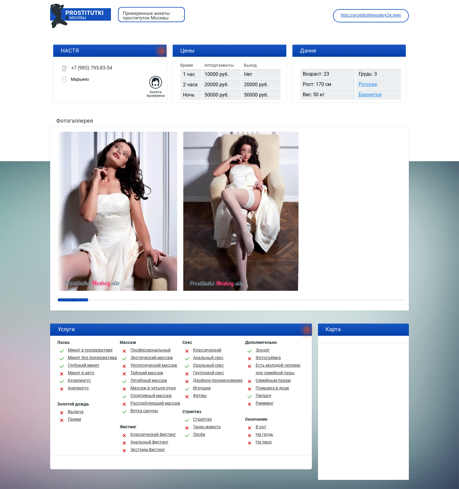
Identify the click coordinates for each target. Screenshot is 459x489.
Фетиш (199, 395)
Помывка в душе (272, 387)
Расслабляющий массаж (155, 403)
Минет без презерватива (92, 357)
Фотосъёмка (268, 357)
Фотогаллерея (74, 120)
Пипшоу (263, 395)
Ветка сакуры (144, 410)
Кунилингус (79, 380)
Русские (368, 84)
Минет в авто (81, 372)
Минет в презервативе (90, 350)
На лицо (264, 442)
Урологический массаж (153, 365)
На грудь (264, 434)
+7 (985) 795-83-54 (91, 68)
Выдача (76, 411)
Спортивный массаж (151, 395)
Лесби (199, 434)
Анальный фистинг (149, 442)
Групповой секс (208, 372)
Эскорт (263, 350)
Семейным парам (273, 380)
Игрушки (202, 387)
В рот (261, 426)
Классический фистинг (153, 434)
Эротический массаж (151, 357)
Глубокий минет (83, 365)
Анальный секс (208, 357)
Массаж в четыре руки (153, 387)
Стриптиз (202, 419)
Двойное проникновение (218, 380)
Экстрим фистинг (147, 449)
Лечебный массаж (148, 380)
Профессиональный (150, 350)
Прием (74, 419)
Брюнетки (370, 94)
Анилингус (78, 387)
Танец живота (207, 426)
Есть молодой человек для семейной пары (278, 369)
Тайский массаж (146, 372)
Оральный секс (208, 365)
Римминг (265, 403)
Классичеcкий (207, 350)
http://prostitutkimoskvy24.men (370, 15)
